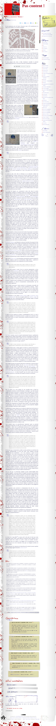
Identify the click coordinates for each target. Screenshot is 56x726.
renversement (23, 144)
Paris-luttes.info (46, 101)
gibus (12, 636)
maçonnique (10, 167)
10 (17, 536)
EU (43, 45)
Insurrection (13, 20)
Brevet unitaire (45, 67)
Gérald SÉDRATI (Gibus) (19, 716)
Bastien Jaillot (37, 719)
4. (11, 663)
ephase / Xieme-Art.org (26, 719)
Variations (44, 122)
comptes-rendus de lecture (27, 180)
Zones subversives (46, 124)
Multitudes (45, 100)
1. (10, 622)
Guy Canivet (8, 335)
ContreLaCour (45, 70)
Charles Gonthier (23, 295)
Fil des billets (45, 130)
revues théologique (34, 196)
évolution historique (17, 168)
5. (9, 671)
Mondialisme (45, 95)
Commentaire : (11, 697)
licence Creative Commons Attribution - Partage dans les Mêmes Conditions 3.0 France (23, 717)
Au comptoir (45, 48)
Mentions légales (46, 57)
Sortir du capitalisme (46, 112)
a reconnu (27, 117)
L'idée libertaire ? (46, 92)
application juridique (33, 167)
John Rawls (26, 364)
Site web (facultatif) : (12, 691)
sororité (18, 415)
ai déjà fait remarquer (10, 242)
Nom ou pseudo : (11, 684)
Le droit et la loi (23, 547)
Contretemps (45, 71)
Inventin (44, 82)
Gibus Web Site (45, 65)
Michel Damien (32, 366)
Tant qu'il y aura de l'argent (47, 115)
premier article (14, 258)
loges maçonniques (28, 199)
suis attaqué (28, 69)
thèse (20, 179)
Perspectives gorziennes (47, 103)
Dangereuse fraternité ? (10, 371)
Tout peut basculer (46, 118)
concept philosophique (21, 167)
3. (10, 653)
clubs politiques (17, 199)
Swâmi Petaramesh (15, 674)
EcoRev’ (44, 75)
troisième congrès (33, 296)
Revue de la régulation (47, 109)
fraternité (36, 79)
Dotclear (12, 719)
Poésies (44, 50)
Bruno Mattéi (8, 370)
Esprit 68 (44, 79)
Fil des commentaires (46, 132)
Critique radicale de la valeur (48, 73)
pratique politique (27, 168)
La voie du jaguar (46, 88)
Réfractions (45, 107)
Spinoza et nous (45, 113)
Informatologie (45, 43)
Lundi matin (45, 94)
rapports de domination (29, 612)
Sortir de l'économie (46, 110)
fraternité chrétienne (34, 166)
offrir (26, 570)
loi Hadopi (17, 118)
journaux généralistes (20, 196)
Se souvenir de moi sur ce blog (14, 708)
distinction (16, 270)
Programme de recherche (47, 36)
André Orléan (45, 68)
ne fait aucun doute (30, 144)
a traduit (19, 150)
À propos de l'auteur (46, 59)
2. (10, 636)
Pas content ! (45, 51)
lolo (13, 639)
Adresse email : (11, 688)
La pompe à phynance (47, 86)
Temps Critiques (46, 117)
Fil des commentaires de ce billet (9, 620)
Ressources (45, 46)
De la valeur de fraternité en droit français (13, 598)
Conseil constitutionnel (19, 117)
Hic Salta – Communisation (47, 80)
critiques (27, 195)
